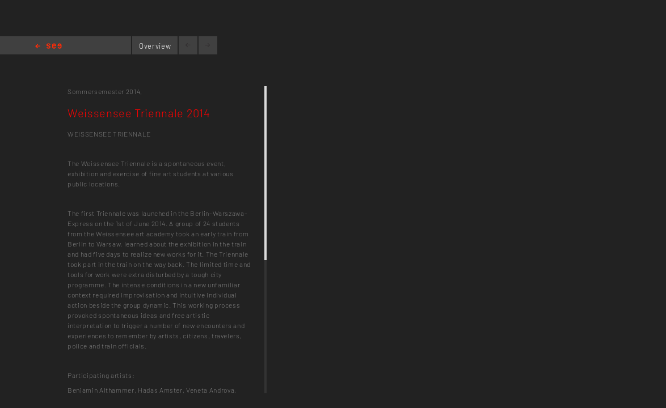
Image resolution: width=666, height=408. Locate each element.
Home (48, 46)
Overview (155, 45)
